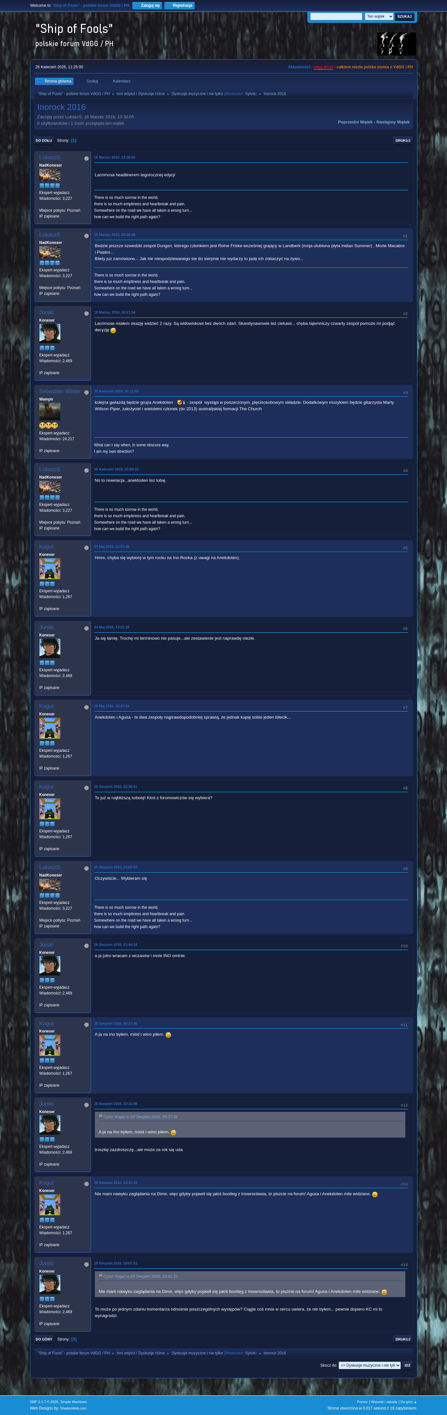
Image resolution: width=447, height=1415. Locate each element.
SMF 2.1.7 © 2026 (44, 1402)
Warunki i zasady (384, 1402)
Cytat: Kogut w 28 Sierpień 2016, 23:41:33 (141, 1276)
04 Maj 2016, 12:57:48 (111, 546)
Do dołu (44, 140)
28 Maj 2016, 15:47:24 (111, 706)
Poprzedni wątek (355, 122)
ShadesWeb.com (73, 1408)
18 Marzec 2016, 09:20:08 (115, 235)
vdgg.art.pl (323, 67)
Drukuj (403, 140)
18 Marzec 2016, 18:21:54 (115, 312)
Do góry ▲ (409, 1402)
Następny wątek (393, 122)
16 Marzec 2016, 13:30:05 (115, 157)
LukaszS (49, 157)
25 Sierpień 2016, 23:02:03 (115, 867)
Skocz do (328, 1365)
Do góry (44, 1339)
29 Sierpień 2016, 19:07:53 (115, 1263)
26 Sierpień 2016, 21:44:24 (115, 944)
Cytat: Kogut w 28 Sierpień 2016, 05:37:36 (141, 1117)
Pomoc (362, 1402)
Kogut (46, 547)
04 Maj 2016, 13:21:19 (111, 627)
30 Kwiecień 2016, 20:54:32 (116, 469)
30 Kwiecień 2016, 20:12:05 (116, 391)
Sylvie (250, 94)
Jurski (46, 312)
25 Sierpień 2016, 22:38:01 (115, 787)
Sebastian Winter (60, 391)
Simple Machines (73, 1402)
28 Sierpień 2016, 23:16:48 (115, 1104)
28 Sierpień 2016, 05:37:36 (115, 1023)
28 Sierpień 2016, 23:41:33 (115, 1183)
